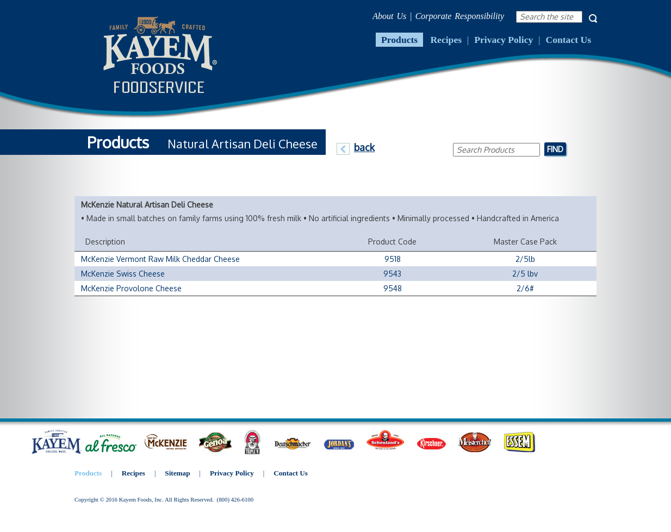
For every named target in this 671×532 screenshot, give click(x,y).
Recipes (446, 39)
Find (555, 149)
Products (399, 39)
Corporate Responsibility (459, 16)
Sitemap (177, 473)
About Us (389, 16)
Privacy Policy (503, 39)
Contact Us (568, 39)
